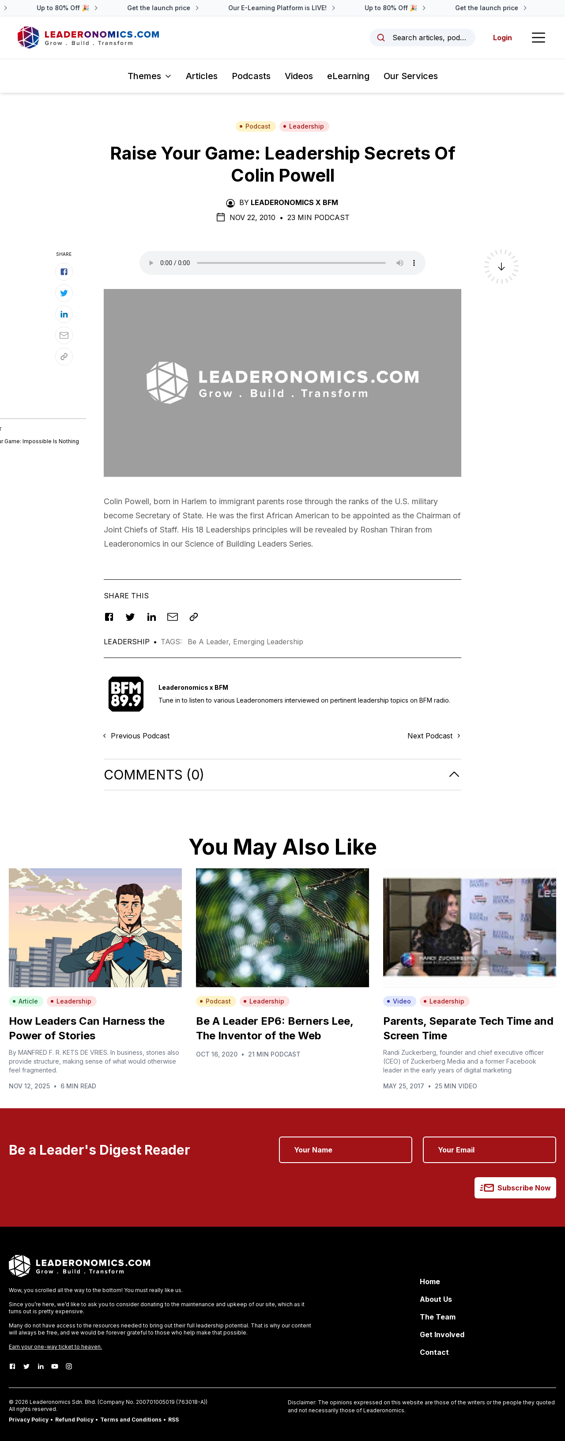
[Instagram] (68, 1366)
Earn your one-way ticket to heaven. (55, 1346)
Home (430, 1281)
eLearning (348, 76)
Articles (202, 76)
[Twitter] (26, 1366)
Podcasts (251, 76)
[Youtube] (54, 1366)
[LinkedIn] (40, 1366)
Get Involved (442, 1334)
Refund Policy (74, 1419)
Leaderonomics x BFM (294, 202)
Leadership (303, 126)
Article (25, 1001)
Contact (434, 1352)
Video (399, 1001)
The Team (438, 1316)
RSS (173, 1419)
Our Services (411, 76)
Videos (299, 76)
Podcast (255, 126)
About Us (436, 1299)
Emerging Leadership (268, 641)
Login (502, 37)
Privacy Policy (29, 1419)
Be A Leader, (210, 641)
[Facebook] (12, 1366)
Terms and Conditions (131, 1419)
